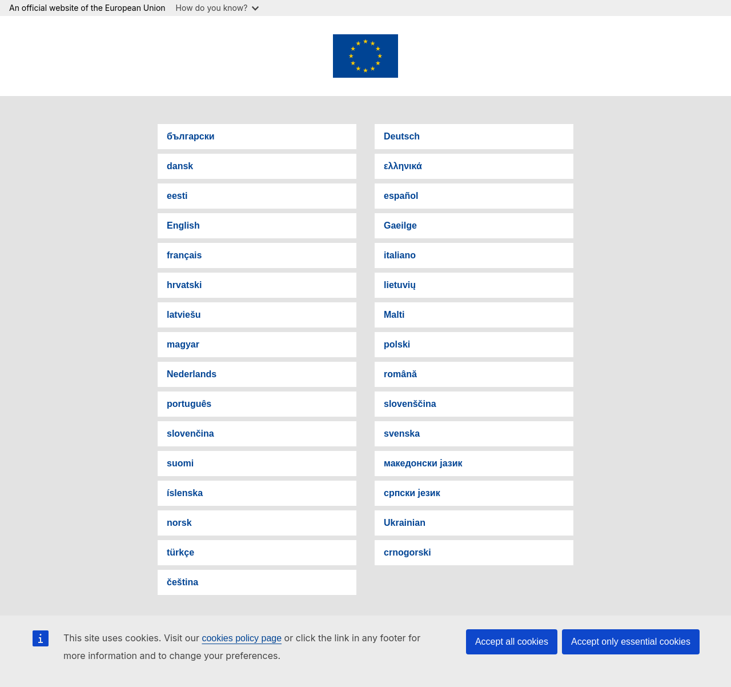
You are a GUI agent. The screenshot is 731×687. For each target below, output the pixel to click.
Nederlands (191, 374)
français (184, 255)
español (401, 196)
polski (397, 344)
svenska (402, 433)
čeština (182, 582)
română (400, 374)
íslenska (185, 493)
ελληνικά (403, 166)
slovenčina (190, 433)
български (191, 136)
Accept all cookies (511, 641)
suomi (180, 463)
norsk (179, 523)
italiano (400, 255)
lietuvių (400, 285)
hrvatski (184, 285)
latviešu (184, 314)
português (189, 404)
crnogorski (407, 552)
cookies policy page (242, 638)
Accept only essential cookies (630, 641)
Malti (394, 314)
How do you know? (217, 8)
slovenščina (410, 404)
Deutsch (402, 136)
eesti (177, 196)
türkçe (180, 552)
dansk (180, 166)
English (183, 225)
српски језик (412, 493)
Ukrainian (404, 523)
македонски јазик (423, 463)
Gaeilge (400, 225)
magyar (183, 344)
